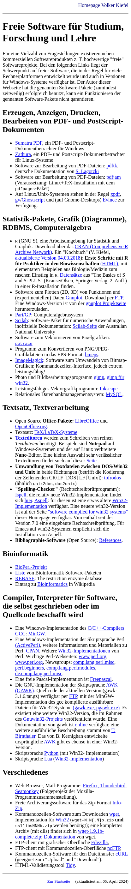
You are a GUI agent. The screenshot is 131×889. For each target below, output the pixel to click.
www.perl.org (92, 656)
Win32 (62, 819)
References (110, 540)
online (81, 724)
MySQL (114, 394)
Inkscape (109, 388)
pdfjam (113, 177)
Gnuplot (74, 297)
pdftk (111, 165)
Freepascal (100, 679)
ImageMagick (29, 360)
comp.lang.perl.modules (70, 667)
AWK (50, 741)
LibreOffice (87, 420)
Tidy (70, 865)
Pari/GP (23, 314)
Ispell (21, 494)
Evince (109, 199)
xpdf (115, 194)
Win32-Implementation (78, 758)
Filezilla (99, 842)
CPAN (32, 650)
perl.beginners (29, 667)
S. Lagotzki (87, 171)
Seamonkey (27, 791)
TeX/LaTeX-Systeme (55, 432)
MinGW (36, 633)
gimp (99, 377)
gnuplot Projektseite (106, 303)
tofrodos (112, 477)
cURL (122, 853)
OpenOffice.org (31, 426)
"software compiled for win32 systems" (88, 511)
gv (17, 199)
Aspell (41, 500)
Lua (48, 758)
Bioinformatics (52, 584)
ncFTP (113, 848)
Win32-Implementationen (84, 650)
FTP (119, 297)
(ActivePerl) (27, 645)
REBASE (24, 578)
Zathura (23, 154)
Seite (91, 460)
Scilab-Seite (85, 326)
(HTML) (109, 263)
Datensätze (71, 275)
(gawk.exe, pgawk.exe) (96, 707)
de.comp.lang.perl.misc (38, 673)
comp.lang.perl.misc (93, 662)
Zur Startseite (58, 881)
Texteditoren (28, 438)
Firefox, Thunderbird (104, 785)
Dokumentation (59, 836)
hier (28, 500)
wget (114, 814)
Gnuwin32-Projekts (43, 719)
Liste (20, 572)
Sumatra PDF (28, 143)
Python (51, 753)
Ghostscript (33, 199)
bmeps (91, 354)
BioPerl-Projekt (31, 567)
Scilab (21, 320)
